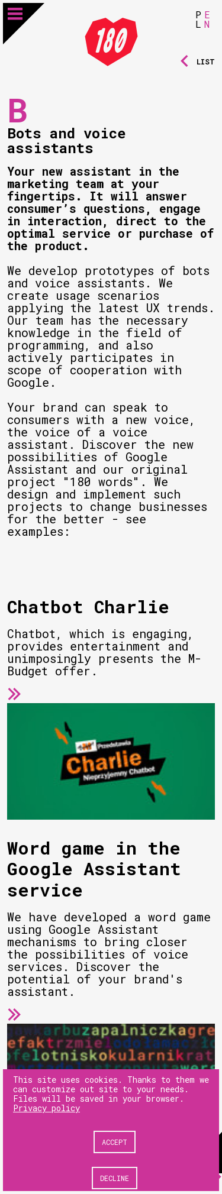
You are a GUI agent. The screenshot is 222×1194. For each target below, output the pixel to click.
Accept (114, 1142)
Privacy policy (46, 1108)
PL (198, 19)
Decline (114, 1178)
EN (207, 19)
